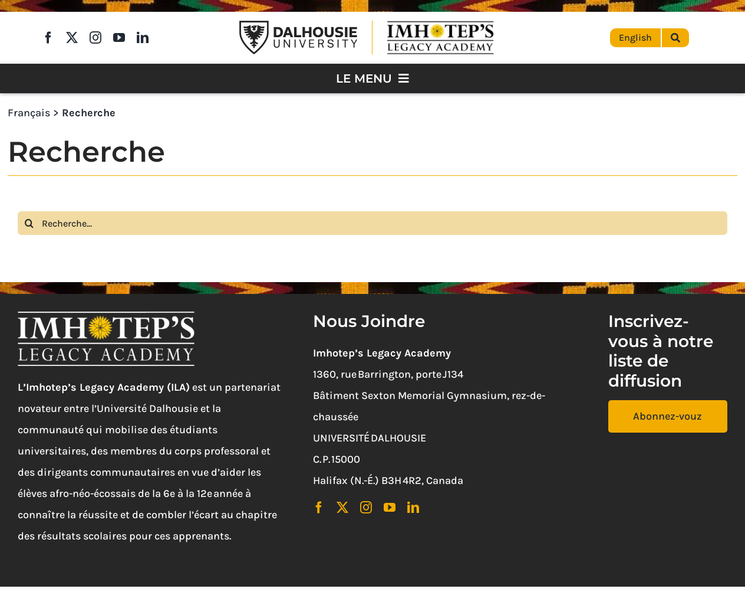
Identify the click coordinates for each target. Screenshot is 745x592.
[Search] (29, 223)
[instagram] (95, 38)
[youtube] (119, 38)
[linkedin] (143, 38)
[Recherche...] (372, 223)
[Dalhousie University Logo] (298, 25)
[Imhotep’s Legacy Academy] (440, 23)
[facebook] (48, 38)
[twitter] (72, 38)
